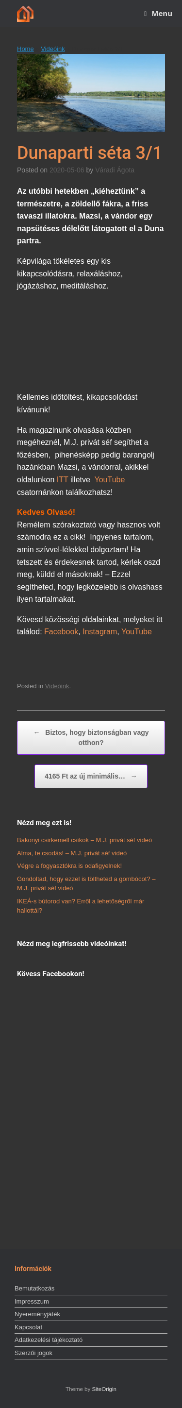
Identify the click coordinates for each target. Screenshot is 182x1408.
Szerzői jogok (33, 1353)
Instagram (100, 632)
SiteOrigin (104, 1389)
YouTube (110, 479)
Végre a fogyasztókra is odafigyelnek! (69, 865)
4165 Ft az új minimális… (91, 776)
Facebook (61, 632)
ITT (62, 479)
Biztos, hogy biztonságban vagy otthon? (91, 737)
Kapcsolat (28, 1327)
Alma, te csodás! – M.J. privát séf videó (72, 853)
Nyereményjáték (37, 1314)
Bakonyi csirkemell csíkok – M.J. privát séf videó (84, 840)
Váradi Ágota (114, 170)
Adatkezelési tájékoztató (49, 1339)
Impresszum (32, 1301)
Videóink (53, 48)
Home (25, 48)
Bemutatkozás (34, 1288)
